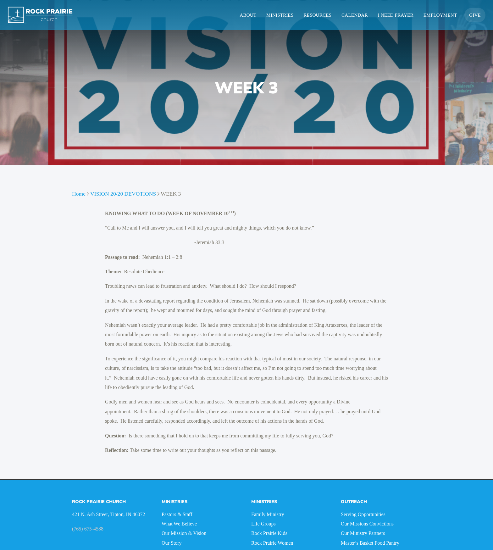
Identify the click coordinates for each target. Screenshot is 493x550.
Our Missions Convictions (367, 523)
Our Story (172, 543)
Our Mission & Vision (184, 533)
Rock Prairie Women (272, 543)
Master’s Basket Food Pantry (370, 543)
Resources (317, 15)
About (248, 15)
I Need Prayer (395, 15)
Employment (440, 15)
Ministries (279, 15)
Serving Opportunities (363, 514)
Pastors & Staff (177, 514)
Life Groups (263, 523)
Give (475, 15)
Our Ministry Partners (363, 533)
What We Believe (179, 523)
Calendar (354, 15)
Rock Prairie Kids (269, 533)
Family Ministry (267, 514)
